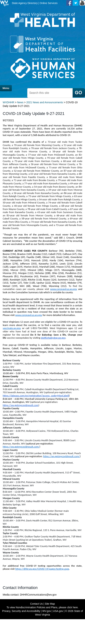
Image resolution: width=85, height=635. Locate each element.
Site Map (50, 603)
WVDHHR (8, 102)
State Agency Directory (25, 3)
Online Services (49, 3)
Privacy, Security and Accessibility (21, 611)
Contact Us (36, 603)
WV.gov (46, 611)
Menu (6, 88)
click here (72, 607)
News (20, 102)
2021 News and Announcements (44, 102)
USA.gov (58, 611)
